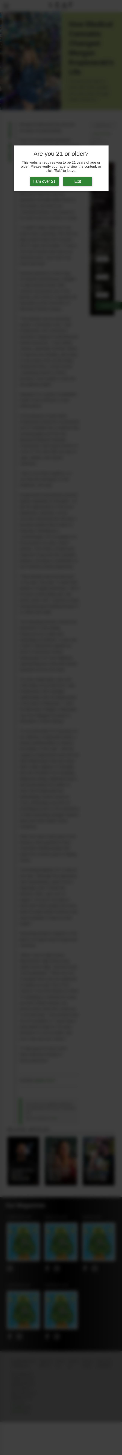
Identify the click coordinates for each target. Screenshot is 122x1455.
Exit (77, 181)
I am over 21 (44, 181)
